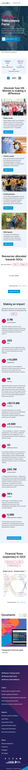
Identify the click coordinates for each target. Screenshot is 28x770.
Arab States (4, 718)
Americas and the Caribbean (9, 715)
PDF (24, 285)
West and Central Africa (8, 732)
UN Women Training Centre (10, 673)
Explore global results (14, 538)
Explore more (8, 132)
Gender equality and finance (9, 694)
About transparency (7, 743)
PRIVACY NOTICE (17, 768)
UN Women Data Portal (9, 676)
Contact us (4, 746)
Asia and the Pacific (7, 722)
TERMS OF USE (9, 768)
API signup (4, 753)
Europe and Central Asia (8, 728)
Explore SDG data (14, 291)
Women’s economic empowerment (11, 704)
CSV (19, 285)
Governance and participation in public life (13, 697)
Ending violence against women (10, 691)
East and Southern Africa (8, 725)
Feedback (4, 750)
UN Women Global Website (10, 679)
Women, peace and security (9, 700)
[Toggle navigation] (26, 3)
